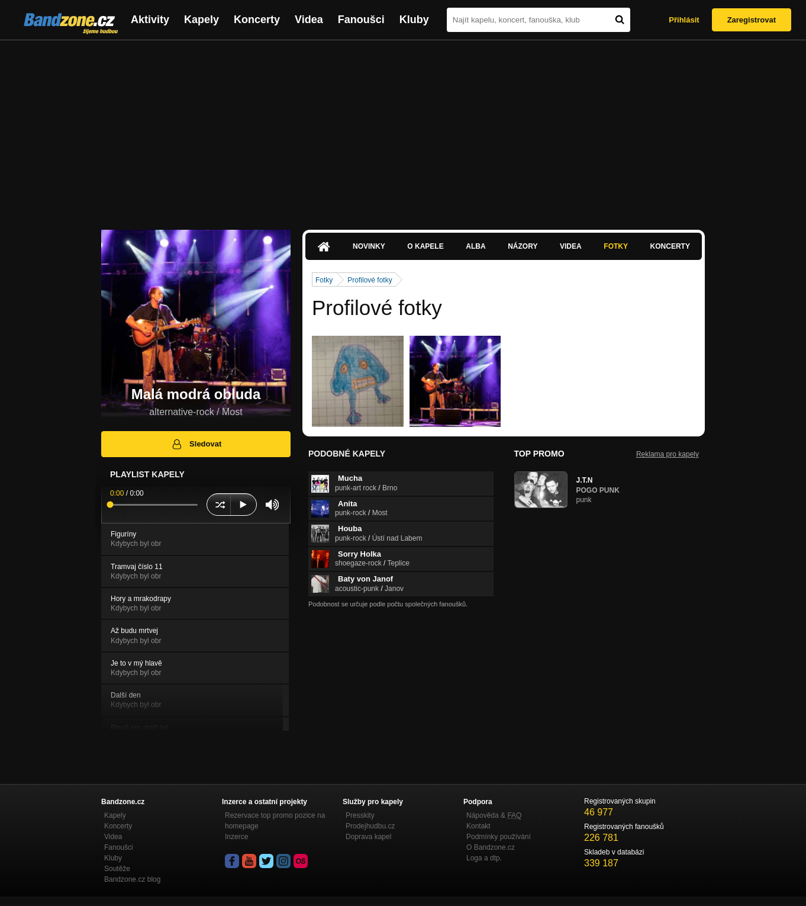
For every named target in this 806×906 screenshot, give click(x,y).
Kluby (414, 19)
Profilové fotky (369, 280)
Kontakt (478, 826)
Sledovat (196, 444)
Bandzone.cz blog (132, 879)
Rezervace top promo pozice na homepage (275, 820)
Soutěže (117, 869)
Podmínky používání (498, 837)
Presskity (360, 815)
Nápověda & (493, 815)
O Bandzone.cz (490, 847)
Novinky (369, 246)
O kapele (425, 246)
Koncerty (257, 19)
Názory (522, 246)
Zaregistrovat (751, 19)
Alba (475, 246)
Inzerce (236, 837)
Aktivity (150, 19)
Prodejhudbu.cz (370, 826)
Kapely (201, 19)
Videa (309, 19)
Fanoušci (361, 19)
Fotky (616, 246)
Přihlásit (684, 19)
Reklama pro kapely (667, 454)
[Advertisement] (403, 129)
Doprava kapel (368, 837)
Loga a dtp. (484, 858)
